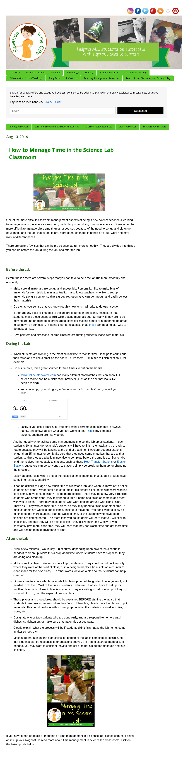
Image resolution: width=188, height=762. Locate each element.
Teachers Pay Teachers (154, 126)
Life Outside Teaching (135, 72)
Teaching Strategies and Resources (101, 78)
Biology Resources (18, 126)
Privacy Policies (53, 102)
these (93, 324)
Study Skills (54, 78)
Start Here (14, 72)
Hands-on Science (109, 72)
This (89, 430)
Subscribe (140, 110)
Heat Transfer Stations (98, 461)
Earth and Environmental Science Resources (57, 126)
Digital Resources (127, 126)
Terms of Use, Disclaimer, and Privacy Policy (148, 78)
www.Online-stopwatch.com (38, 375)
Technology (73, 72)
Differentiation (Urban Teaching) (25, 78)
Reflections (71, 78)
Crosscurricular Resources (98, 126)
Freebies (55, 72)
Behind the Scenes (35, 72)
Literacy (89, 72)
